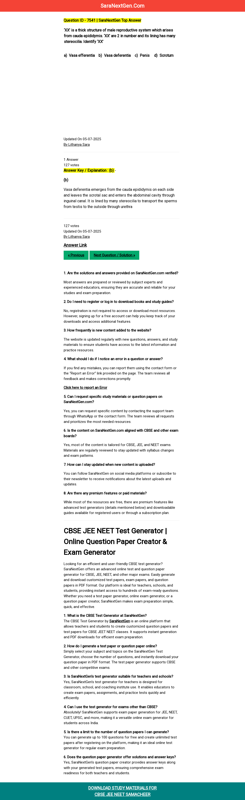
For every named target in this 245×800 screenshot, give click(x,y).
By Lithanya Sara (77, 144)
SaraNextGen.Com (122, 6)
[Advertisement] (121, 98)
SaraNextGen (119, 621)
